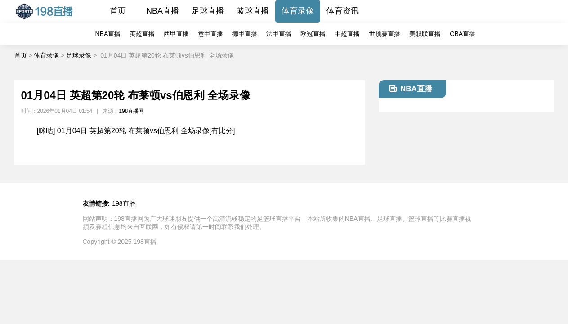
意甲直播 (210, 33)
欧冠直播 (313, 33)
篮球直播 (253, 10)
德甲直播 (244, 33)
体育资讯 (342, 10)
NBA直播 (162, 10)
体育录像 (298, 10)
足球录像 (78, 55)
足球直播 (208, 10)
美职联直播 (425, 33)
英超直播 (142, 33)
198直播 (123, 203)
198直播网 (131, 111)
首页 (118, 10)
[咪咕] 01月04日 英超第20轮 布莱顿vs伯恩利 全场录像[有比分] (136, 131)
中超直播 (347, 33)
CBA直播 (462, 33)
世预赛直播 (384, 33)
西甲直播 (176, 33)
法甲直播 (278, 33)
